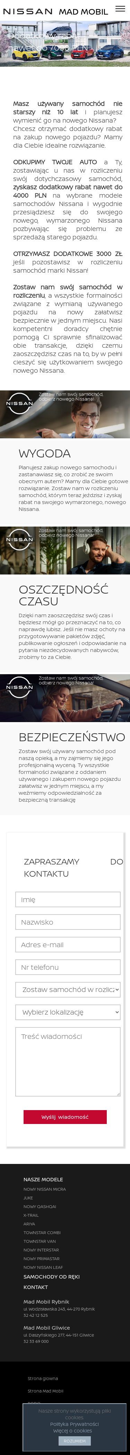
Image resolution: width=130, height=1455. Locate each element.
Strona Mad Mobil (45, 1391)
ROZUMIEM (75, 1441)
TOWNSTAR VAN (40, 1241)
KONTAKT (43, 1287)
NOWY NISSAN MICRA (45, 1189)
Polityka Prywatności (74, 1424)
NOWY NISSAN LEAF (43, 1267)
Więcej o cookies (72, 1430)
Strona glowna (43, 1378)
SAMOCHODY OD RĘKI (52, 1276)
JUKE (28, 1198)
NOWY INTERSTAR (41, 1250)
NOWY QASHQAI (40, 1206)
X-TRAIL (31, 1215)
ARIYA (29, 1224)
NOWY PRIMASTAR (42, 1259)
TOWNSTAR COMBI (42, 1232)
